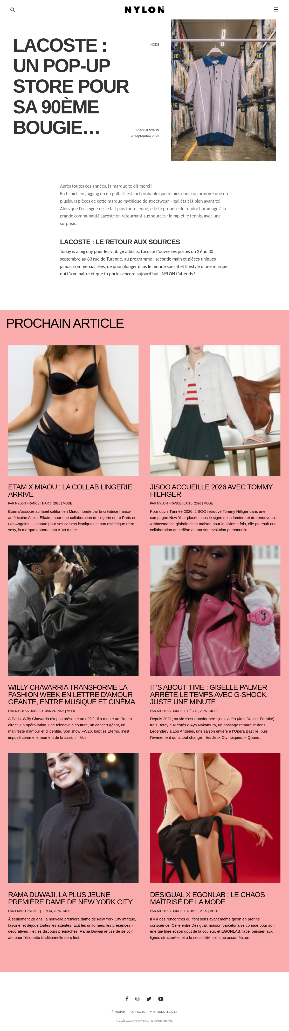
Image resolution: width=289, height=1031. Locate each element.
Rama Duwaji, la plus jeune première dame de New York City (70, 898)
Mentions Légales (163, 1012)
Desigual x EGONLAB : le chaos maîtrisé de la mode (207, 898)
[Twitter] (149, 999)
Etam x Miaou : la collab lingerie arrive (70, 490)
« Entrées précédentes (18, 951)
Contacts (137, 1012)
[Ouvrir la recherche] (12, 10)
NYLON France (27, 503)
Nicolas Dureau (29, 711)
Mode (67, 503)
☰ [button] (276, 9)
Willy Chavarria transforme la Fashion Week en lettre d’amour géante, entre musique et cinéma (71, 694)
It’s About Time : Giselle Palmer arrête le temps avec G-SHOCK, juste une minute (209, 694)
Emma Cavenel (27, 911)
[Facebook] (127, 999)
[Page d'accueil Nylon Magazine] (144, 10)
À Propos (119, 1012)
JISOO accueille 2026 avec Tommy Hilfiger (211, 490)
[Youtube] (160, 999)
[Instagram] (137, 999)
